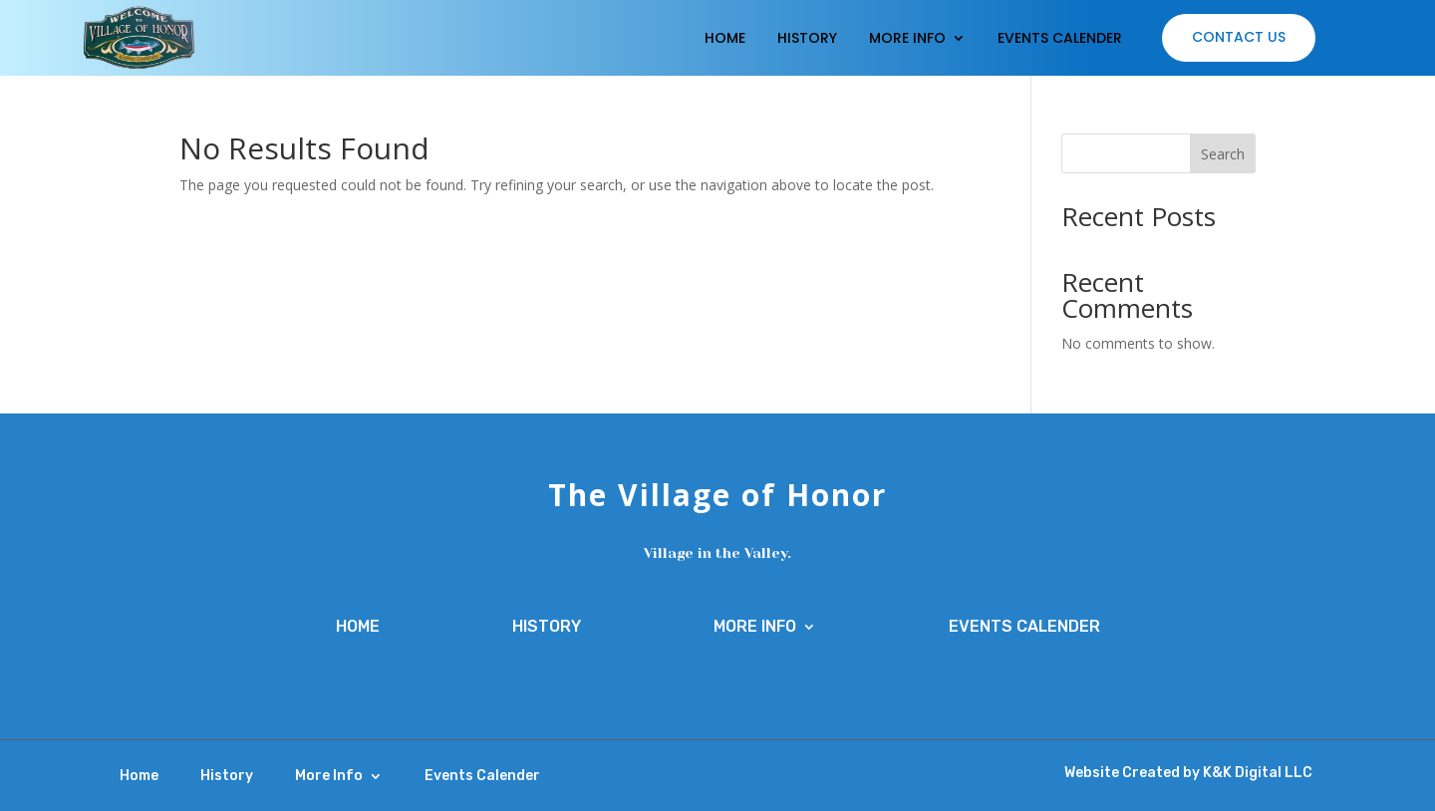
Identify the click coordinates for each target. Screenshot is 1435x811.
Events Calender (1060, 38)
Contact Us (1239, 37)
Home (725, 38)
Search (1223, 153)
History (807, 38)
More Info (907, 38)
